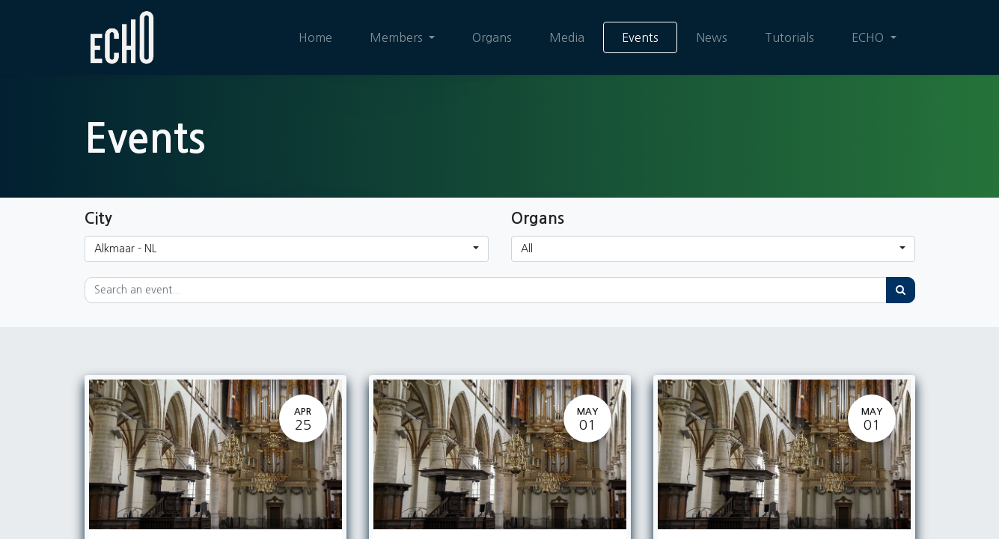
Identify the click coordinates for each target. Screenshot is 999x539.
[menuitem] (315, 37)
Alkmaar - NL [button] (125, 248)
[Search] (900, 290)
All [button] (527, 248)
